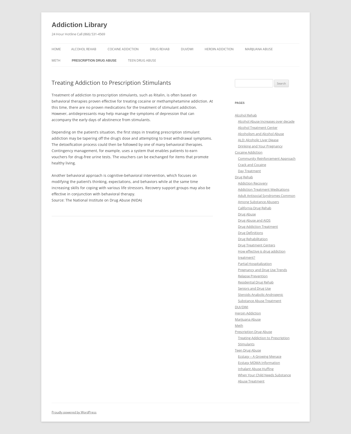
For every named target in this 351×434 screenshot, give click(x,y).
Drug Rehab (160, 49)
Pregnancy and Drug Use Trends (262, 270)
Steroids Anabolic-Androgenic (260, 294)
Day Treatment (249, 171)
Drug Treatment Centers (256, 245)
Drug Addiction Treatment (258, 226)
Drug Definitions (250, 232)
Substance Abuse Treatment (259, 300)
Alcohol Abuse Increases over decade (266, 121)
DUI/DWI (187, 49)
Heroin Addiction (219, 49)
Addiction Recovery (253, 183)
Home (56, 49)
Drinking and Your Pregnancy (260, 146)
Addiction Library (79, 25)
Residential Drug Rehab (256, 282)
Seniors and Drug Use (254, 288)
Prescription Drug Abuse (94, 60)
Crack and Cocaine (252, 164)
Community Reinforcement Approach (267, 158)
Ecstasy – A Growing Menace (259, 356)
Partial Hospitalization (255, 263)
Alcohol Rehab (83, 49)
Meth (56, 60)
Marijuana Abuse (259, 49)
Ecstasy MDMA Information (259, 362)
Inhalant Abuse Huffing (256, 368)
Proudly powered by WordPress (74, 412)
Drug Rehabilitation (253, 239)
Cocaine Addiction (123, 49)
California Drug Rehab (254, 208)
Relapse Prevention (253, 276)
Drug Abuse (247, 214)
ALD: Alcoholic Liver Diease (258, 140)
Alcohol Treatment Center (257, 127)
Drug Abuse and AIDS (254, 220)
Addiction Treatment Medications (263, 189)
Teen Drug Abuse (142, 60)
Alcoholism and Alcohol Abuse (261, 133)
